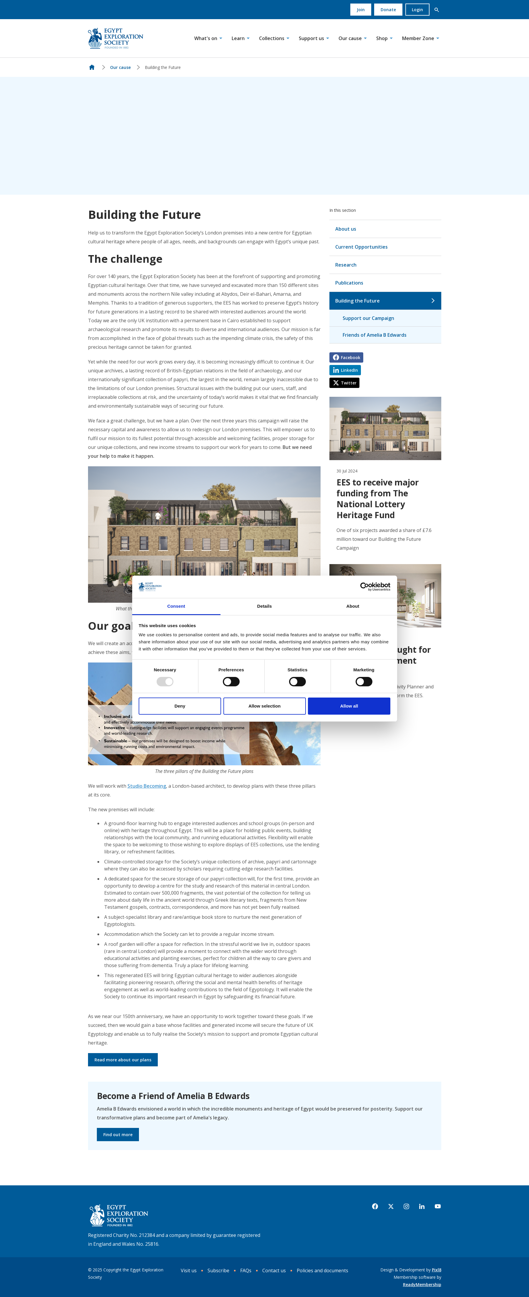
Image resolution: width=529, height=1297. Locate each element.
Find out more (117, 1134)
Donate (388, 9)
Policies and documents (322, 1270)
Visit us (189, 1270)
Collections (271, 38)
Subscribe (218, 1270)
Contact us (274, 1270)
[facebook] (375, 1206)
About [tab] (352, 606)
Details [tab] (264, 606)
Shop (382, 38)
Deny (180, 705)
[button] (436, 9)
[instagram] (406, 1206)
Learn (238, 38)
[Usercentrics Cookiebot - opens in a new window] (364, 586)
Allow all (349, 705)
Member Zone (418, 38)
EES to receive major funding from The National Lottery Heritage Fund (377, 499)
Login (417, 9)
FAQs (245, 1270)
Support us (311, 38)
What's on (205, 38)
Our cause (350, 38)
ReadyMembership (422, 1284)
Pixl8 (436, 1270)
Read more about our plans (122, 1060)
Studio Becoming (146, 786)
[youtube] (437, 1206)
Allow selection (264, 705)
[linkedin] (421, 1206)
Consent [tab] (176, 606)
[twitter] (390, 1206)
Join (361, 9)
